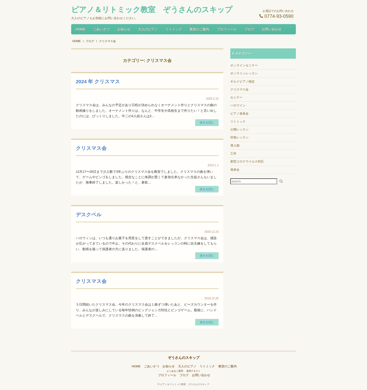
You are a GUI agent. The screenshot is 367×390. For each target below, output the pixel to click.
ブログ (249, 29)
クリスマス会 (91, 148)
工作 (233, 153)
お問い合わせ (272, 29)
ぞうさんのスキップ (183, 358)
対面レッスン (239, 137)
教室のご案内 (199, 29)
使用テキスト (193, 371)
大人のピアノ (148, 29)
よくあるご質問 (175, 371)
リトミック (173, 29)
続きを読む (207, 122)
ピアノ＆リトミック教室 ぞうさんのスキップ (184, 384)
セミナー (236, 97)
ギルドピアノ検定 (242, 81)
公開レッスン (239, 129)
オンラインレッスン (244, 73)
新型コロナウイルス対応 (247, 161)
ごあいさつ (101, 29)
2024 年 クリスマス (98, 81)
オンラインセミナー (244, 65)
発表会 (234, 169)
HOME (80, 29)
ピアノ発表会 (239, 113)
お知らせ (123, 29)
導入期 (234, 145)
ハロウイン (238, 105)
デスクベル (89, 214)
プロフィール (227, 29)
